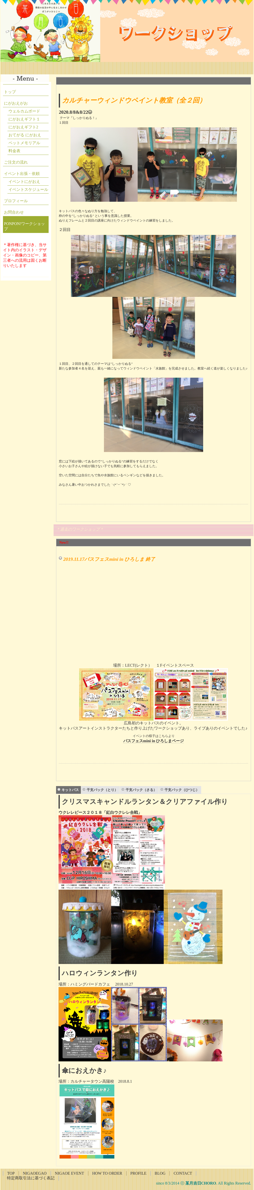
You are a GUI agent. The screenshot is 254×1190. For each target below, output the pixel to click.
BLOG (160, 1173)
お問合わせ (14, 212)
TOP (11, 1173)
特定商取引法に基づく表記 (31, 1178)
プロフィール (16, 201)
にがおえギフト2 (23, 127)
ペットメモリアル (24, 143)
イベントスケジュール (28, 189)
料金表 (14, 151)
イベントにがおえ (24, 181)
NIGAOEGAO (35, 1173)
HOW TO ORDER (107, 1173)
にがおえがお (16, 103)
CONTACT (183, 1173)
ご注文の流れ (16, 162)
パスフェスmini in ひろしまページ (153, 741)
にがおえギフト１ (24, 119)
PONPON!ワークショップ (24, 226)
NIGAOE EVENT (69, 1173)
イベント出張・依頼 (22, 173)
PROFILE (138, 1173)
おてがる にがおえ (24, 135)
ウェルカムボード (24, 111)
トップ (10, 92)
